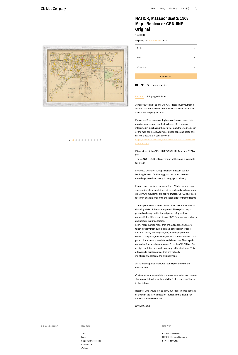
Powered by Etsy (170, 340)
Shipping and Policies (91, 340)
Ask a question (160, 85)
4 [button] (82, 140)
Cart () (185, 8)
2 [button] (76, 140)
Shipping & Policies (157, 96)
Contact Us (86, 344)
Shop (153, 8)
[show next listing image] (101, 140)
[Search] (196, 8)
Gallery (173, 8)
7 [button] (91, 140)
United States (154, 40)
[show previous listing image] (69, 140)
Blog (162, 8)
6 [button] (88, 140)
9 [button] (97, 140)
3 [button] (79, 140)
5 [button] (85, 140)
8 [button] (94, 140)
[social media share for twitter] (142, 85)
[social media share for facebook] (136, 85)
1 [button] (73, 140)
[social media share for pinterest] (148, 85)
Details (139, 96)
